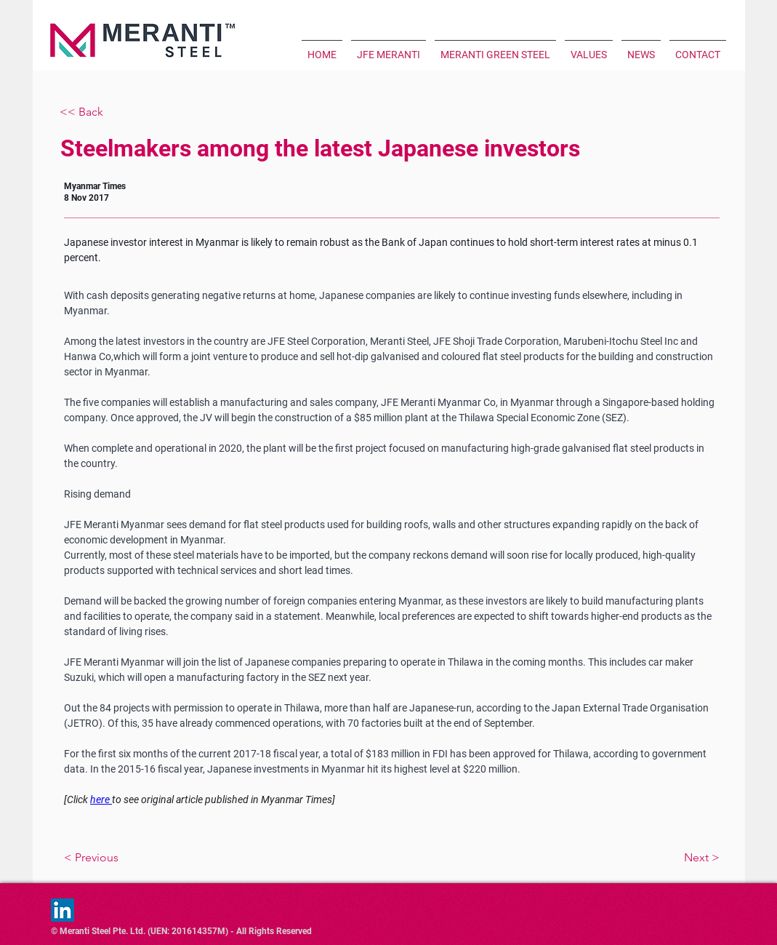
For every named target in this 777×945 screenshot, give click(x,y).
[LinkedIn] (62, 910)
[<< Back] (108, 112)
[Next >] (644, 857)
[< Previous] (139, 857)
